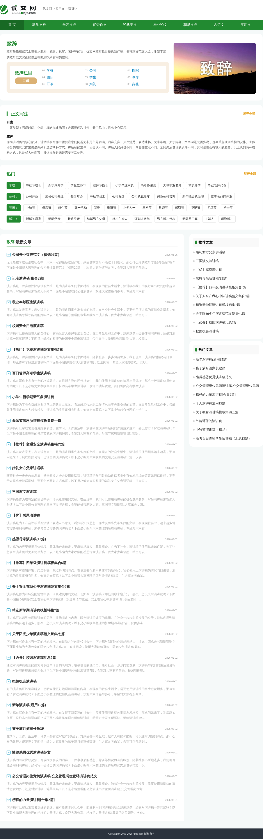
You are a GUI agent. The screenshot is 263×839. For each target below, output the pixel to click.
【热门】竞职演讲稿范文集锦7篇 (37, 349)
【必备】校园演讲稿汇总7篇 (34, 657)
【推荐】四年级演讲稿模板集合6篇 (39, 563)
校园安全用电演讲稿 (28, 326)
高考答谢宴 (148, 185)
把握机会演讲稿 (24, 681)
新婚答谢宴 (33, 219)
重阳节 (111, 207)
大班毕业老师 (172, 185)
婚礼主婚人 (120, 219)
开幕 (50, 84)
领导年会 (77, 196)
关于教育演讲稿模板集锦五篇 (217, 412)
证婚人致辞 (142, 219)
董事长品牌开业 (221, 196)
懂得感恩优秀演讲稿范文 (31, 752)
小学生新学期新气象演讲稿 (33, 397)
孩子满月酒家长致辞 (28, 729)
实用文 (60, 9)
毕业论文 (160, 25)
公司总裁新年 (141, 196)
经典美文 (130, 25)
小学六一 (129, 207)
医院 (135, 70)
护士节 (228, 207)
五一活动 (81, 207)
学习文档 (69, 25)
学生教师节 (78, 185)
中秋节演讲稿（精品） (212, 429)
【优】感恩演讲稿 (26, 515)
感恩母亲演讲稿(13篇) (29, 539)
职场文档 (190, 25)
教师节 (163, 207)
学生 (92, 77)
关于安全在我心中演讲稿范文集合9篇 (41, 586)
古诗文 (219, 25)
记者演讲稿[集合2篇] (28, 278)
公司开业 (32, 196)
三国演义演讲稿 (24, 492)
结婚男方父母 (96, 219)
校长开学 (194, 185)
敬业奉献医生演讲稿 (28, 302)
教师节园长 (100, 185)
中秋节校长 (33, 185)
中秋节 (30, 207)
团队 (50, 77)
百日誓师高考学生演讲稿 (31, 373)
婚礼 (92, 84)
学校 (50, 70)
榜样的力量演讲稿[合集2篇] (33, 800)
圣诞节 (195, 207)
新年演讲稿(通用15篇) (29, 705)
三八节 (147, 207)
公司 (92, 70)
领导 (135, 77)
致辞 (71, 9)
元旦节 (212, 207)
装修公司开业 (54, 196)
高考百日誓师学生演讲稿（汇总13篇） (224, 438)
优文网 (47, 9)
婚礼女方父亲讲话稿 (28, 468)
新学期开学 (56, 185)
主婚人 (209, 219)
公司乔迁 (118, 196)
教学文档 (39, 25)
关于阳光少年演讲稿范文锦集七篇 (38, 634)
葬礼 (135, 84)
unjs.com (138, 833)
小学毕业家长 (124, 185)
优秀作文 (100, 25)
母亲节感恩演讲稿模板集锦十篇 (36, 420)
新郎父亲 (54, 219)
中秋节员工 (97, 196)
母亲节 (46, 207)
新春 (97, 207)
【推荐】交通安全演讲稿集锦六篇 (38, 444)
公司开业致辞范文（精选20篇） (36, 255)
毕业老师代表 (217, 185)
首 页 (12, 25)
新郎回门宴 (190, 219)
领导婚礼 (227, 219)
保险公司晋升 (166, 196)
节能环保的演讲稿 (209, 421)
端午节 (63, 207)
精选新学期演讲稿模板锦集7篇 (35, 610)
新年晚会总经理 (193, 196)
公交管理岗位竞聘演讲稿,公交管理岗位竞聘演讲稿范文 (54, 776)
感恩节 (179, 207)
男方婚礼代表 (166, 219)
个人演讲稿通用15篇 (210, 403)
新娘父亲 (74, 219)
